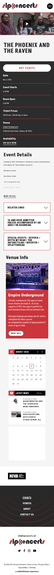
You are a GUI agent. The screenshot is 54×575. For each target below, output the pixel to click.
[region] (27, 368)
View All (39, 393)
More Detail (10, 196)
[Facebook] (24, 550)
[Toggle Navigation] (50, 6)
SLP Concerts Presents (19, 6)
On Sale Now (10, 143)
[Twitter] (19, 550)
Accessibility (23, 567)
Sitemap (32, 567)
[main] (27, 239)
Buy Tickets (27, 68)
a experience (27, 571)
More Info (16, 333)
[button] (27, 24)
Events (27, 497)
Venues (27, 503)
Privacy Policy (43, 564)
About (27, 509)
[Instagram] (29, 550)
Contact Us (27, 514)
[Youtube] (34, 550)
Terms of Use (32, 564)
